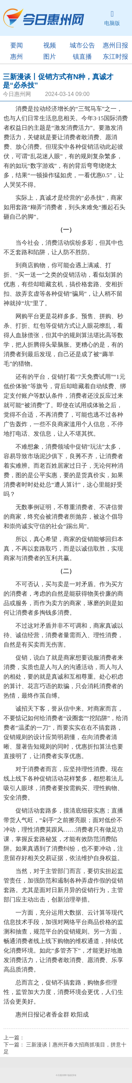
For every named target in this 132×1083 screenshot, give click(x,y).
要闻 (16, 45)
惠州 (16, 56)
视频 (49, 45)
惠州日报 (115, 45)
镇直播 (82, 56)
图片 (49, 56)
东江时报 (115, 56)
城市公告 (82, 45)
